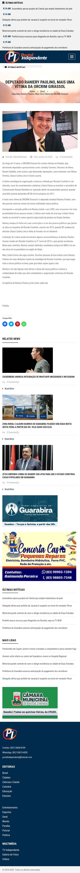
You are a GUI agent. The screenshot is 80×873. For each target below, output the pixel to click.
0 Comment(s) (64, 157)
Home (32, 91)
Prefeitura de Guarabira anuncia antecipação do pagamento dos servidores (34, 47)
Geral (42, 91)
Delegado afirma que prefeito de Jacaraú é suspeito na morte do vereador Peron (37, 20)
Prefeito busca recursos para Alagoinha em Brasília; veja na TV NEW (41, 36)
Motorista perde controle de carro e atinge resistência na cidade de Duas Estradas (38, 31)
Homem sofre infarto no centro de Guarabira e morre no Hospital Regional (34, 656)
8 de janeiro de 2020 (41, 157)
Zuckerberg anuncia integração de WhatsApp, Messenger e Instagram (38, 377)
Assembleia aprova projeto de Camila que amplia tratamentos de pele (42, 8)
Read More (8, 388)
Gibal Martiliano (20, 157)
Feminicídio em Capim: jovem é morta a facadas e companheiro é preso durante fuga (39, 649)
